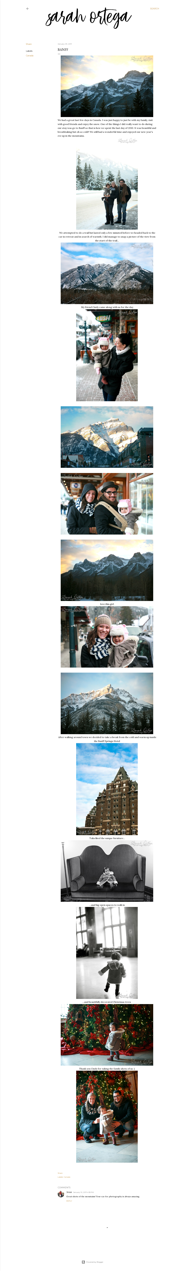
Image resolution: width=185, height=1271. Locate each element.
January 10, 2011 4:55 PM (83, 1192)
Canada (29, 55)
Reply (69, 1201)
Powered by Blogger (92, 1262)
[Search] (154, 8)
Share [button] (29, 44)
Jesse (69, 1192)
